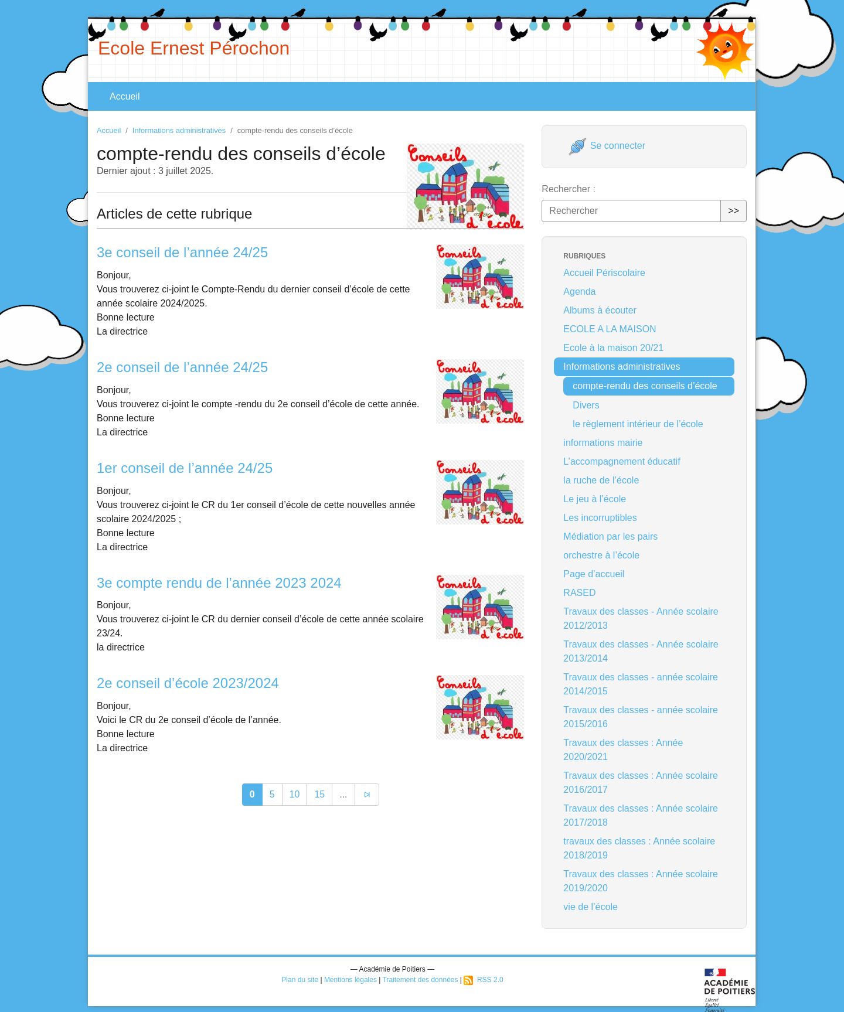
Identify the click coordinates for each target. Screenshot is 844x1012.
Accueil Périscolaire (604, 273)
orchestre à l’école (601, 555)
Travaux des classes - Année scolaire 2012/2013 (640, 618)
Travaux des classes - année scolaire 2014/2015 (640, 684)
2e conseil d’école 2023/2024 (188, 683)
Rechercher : (568, 189)
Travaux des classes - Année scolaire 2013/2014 (640, 651)
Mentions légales (350, 980)
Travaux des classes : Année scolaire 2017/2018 (640, 815)
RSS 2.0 (483, 980)
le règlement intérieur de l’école (638, 424)
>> (733, 211)
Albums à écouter (600, 310)
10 (295, 794)
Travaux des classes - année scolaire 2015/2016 (640, 717)
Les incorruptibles (600, 518)
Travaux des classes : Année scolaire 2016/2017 (640, 783)
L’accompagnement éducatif (621, 461)
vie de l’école (590, 907)
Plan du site (299, 980)
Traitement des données (420, 980)
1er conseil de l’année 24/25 (185, 468)
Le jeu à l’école (594, 499)
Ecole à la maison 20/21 (613, 348)
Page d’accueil (593, 574)
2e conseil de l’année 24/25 (182, 367)
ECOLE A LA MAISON (609, 329)
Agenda (579, 292)
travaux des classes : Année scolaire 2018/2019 (639, 848)
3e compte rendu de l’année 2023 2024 (219, 583)
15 (319, 794)
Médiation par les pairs (610, 536)
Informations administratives (179, 130)
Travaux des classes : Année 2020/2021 (623, 750)
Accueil (125, 96)
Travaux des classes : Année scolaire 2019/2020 (640, 881)
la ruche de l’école (601, 480)
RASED (579, 593)
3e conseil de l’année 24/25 (182, 252)
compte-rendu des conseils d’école (645, 386)
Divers (586, 405)
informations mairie (602, 443)
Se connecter (607, 146)
